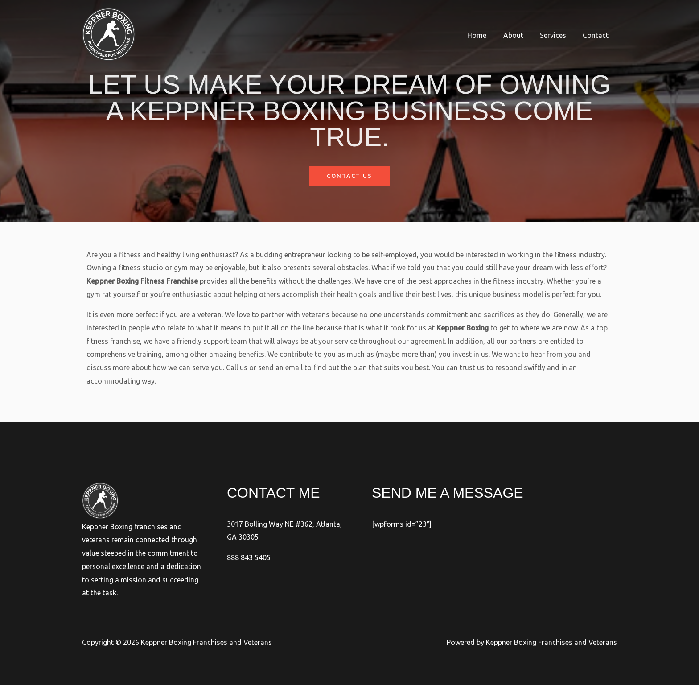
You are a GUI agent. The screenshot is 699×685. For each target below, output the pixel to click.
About (519, 35)
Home (485, 35)
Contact (597, 35)
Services (556, 35)
